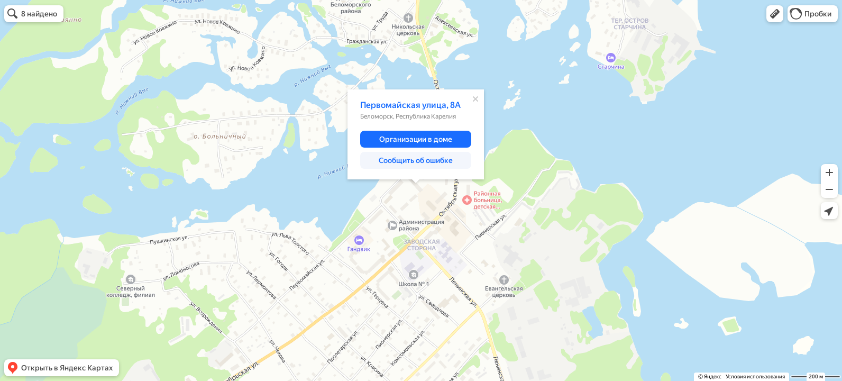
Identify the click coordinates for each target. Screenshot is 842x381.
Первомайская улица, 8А (410, 105)
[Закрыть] (475, 99)
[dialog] (415, 134)
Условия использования (755, 376)
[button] (774, 13)
